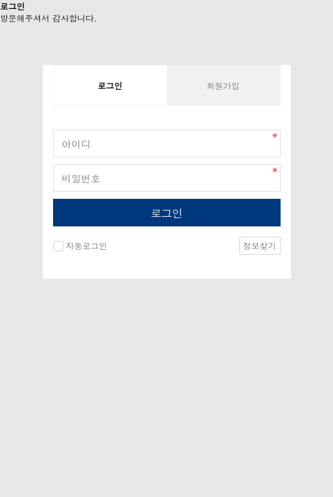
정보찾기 (259, 245)
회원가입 (223, 85)
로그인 (166, 213)
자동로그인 (87, 245)
